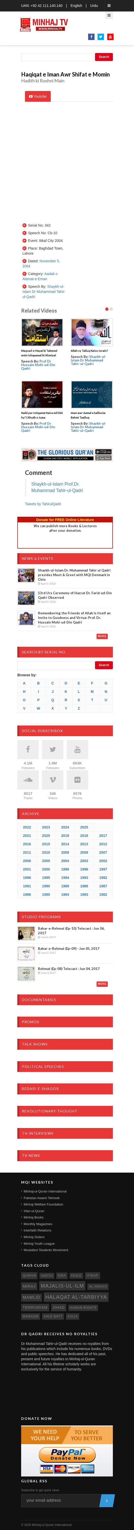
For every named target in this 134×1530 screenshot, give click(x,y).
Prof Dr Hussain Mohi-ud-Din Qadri (38, 365)
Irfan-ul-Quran (34, 1211)
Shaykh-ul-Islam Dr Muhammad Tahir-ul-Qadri (43, 291)
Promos (30, 1022)
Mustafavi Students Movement (46, 1250)
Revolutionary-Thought (49, 1111)
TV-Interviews (37, 1133)
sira (62, 1275)
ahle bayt (53, 1316)
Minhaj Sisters (34, 1237)
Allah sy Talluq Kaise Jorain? (89, 350)
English (76, 6)
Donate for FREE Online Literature (65, 520)
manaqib (30, 1316)
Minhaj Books (34, 1217)
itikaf (93, 1275)
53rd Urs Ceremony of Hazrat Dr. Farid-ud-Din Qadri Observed (75, 595)
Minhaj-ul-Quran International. (52, 1525)
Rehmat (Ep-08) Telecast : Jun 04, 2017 (69, 969)
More (102, 636)
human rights (83, 1307)
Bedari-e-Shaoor (40, 1088)
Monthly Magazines (38, 1224)
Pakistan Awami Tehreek (42, 1198)
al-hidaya (98, 1286)
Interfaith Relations (37, 1230)
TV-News (31, 1155)
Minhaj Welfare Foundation (43, 1204)
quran (29, 1275)
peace (76, 1275)
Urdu (94, 6)
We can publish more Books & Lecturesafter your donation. (65, 528)
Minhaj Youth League (39, 1244)
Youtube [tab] (38, 96)
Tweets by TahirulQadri (43, 504)
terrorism (35, 1307)
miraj (29, 1286)
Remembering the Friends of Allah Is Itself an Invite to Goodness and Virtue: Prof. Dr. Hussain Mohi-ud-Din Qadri (74, 617)
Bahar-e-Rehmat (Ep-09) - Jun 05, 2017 (68, 948)
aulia (73, 1316)
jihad (59, 1307)
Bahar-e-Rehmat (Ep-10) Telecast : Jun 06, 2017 (71, 930)
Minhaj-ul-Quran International (45, 1191)
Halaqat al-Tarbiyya (76, 1297)
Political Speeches (43, 1066)
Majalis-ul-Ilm (62, 1286)
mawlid (31, 1297)
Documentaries (39, 999)
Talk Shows (35, 1044)
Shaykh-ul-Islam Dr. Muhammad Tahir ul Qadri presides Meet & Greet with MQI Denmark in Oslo (74, 574)
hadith (47, 1275)
